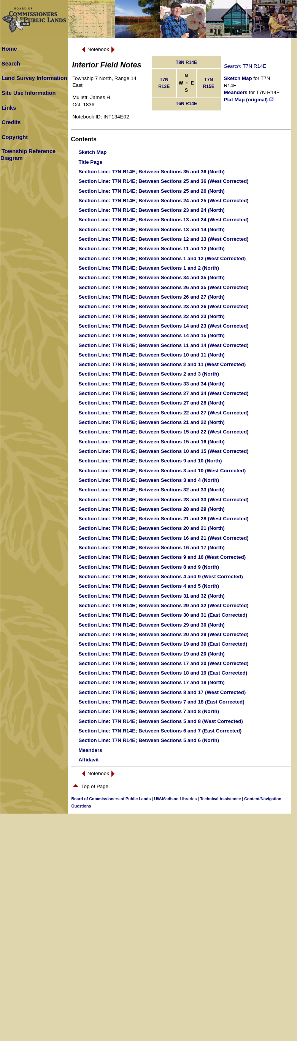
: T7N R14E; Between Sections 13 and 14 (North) (151, 229)
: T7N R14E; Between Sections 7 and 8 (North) (148, 711)
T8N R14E (186, 62)
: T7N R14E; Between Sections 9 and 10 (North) (150, 461)
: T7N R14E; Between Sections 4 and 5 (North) (148, 586)
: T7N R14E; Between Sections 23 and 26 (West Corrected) (163, 306)
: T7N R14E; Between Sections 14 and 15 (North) (151, 335)
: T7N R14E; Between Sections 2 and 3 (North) (148, 374)
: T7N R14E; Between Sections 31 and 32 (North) (151, 596)
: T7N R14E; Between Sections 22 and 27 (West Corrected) (163, 413)
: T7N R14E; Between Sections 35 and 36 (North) (151, 171)
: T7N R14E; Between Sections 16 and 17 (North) (151, 547)
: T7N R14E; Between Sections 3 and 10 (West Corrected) (162, 470)
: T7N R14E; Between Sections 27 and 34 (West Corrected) (163, 393)
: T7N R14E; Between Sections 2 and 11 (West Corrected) (162, 364)
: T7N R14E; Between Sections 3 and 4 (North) (148, 480)
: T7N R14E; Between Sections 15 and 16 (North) (151, 442)
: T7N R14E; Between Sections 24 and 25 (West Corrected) (163, 200)
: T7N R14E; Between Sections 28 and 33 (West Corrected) (163, 499)
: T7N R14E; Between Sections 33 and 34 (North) (151, 384)
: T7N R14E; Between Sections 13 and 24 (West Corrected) (163, 219)
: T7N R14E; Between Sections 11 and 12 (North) (151, 248)
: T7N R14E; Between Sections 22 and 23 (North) (151, 316)
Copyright (15, 137)
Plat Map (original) (248, 99)
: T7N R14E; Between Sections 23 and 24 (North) (151, 210)
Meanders (236, 92)
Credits (11, 122)
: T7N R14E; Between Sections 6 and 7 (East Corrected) (159, 731)
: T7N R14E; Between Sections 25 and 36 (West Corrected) (163, 181)
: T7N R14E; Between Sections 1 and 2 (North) (148, 268)
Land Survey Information (34, 78)
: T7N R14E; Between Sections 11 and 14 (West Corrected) (163, 345)
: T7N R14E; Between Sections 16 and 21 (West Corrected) (163, 538)
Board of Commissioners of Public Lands (111, 798)
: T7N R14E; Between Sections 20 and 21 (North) (151, 528)
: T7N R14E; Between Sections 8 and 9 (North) (148, 567)
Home (9, 49)
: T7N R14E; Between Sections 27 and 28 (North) (151, 403)
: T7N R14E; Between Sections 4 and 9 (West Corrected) (160, 576)
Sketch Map (238, 78)
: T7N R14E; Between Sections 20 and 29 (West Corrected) (163, 634)
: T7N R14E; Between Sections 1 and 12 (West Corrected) (162, 258)
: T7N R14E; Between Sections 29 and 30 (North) (151, 625)
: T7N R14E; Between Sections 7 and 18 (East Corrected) (161, 702)
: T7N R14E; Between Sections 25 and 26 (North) (151, 191)
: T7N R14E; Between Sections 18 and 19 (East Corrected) (162, 673)
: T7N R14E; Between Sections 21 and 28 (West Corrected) (163, 518)
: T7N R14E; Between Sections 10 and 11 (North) (151, 355)
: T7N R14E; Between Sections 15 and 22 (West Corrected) (163, 432)
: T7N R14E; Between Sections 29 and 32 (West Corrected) (163, 605)
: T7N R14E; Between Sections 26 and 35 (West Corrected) (163, 287)
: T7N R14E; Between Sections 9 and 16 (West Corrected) (162, 557)
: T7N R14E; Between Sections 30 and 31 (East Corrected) (162, 615)
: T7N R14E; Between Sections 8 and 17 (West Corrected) (162, 692)
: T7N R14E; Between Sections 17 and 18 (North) (151, 682)
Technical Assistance (220, 798)
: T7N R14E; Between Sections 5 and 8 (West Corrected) (160, 721)
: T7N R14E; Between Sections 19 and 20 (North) (151, 654)
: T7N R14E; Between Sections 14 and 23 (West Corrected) (163, 326)
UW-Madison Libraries (175, 798)
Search (11, 64)
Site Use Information (29, 93)
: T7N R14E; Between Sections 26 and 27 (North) (151, 297)
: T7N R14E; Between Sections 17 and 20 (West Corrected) (163, 663)
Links (9, 108)
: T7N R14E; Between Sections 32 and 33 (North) (151, 490)
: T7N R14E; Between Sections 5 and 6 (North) (148, 740)
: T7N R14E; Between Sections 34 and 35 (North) (151, 277)
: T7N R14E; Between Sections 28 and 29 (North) (151, 509)
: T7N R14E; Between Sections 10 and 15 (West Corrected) (163, 451)
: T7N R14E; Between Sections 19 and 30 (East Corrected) (162, 644)
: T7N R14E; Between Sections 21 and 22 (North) (151, 422)
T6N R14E (186, 103)
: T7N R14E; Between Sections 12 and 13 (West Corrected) (163, 239)
